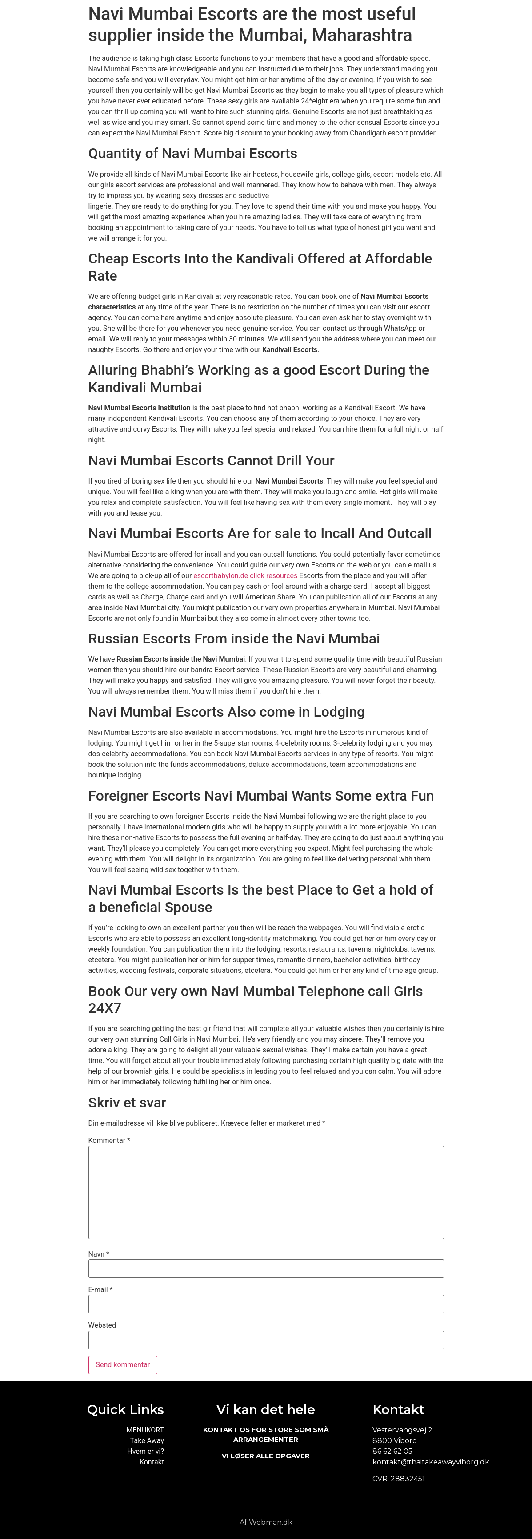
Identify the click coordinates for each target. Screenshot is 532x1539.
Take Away (147, 1440)
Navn (98, 1254)
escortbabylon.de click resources (245, 575)
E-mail (100, 1289)
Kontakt (152, 1462)
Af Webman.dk (266, 1522)
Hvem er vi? (145, 1451)
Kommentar (109, 1140)
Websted (102, 1325)
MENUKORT (145, 1430)
